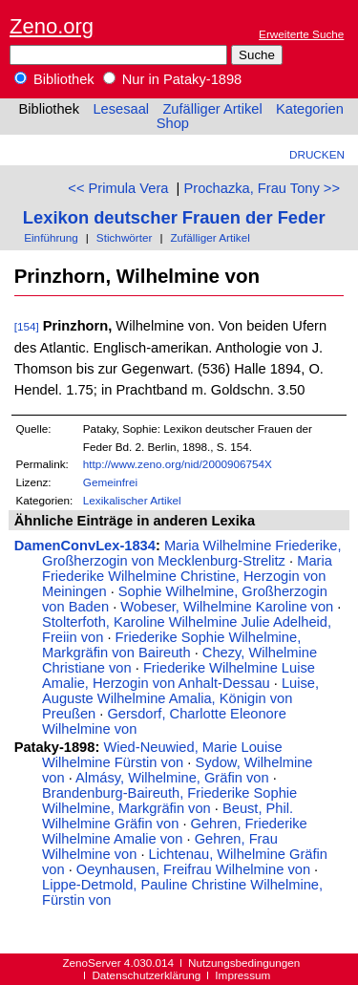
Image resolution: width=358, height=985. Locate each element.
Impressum (242, 975)
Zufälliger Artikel (212, 109)
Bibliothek (54, 79)
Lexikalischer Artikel (132, 500)
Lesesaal (121, 109)
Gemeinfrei (110, 482)
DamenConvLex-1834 (85, 545)
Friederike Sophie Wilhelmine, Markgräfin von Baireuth (171, 645)
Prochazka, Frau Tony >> (261, 188)
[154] (26, 326)
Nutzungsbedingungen (244, 962)
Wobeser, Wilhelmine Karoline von (226, 606)
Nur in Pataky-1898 (172, 79)
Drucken (317, 154)
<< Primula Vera (118, 188)
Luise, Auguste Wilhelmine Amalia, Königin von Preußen (180, 698)
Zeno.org (52, 26)
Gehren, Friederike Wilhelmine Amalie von (174, 831)
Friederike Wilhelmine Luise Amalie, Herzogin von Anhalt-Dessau (178, 675)
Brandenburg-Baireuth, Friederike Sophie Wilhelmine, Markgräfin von (169, 800)
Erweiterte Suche (301, 34)
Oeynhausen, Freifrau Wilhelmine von (193, 869)
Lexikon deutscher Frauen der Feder (174, 217)
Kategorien (310, 109)
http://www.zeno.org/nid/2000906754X (177, 464)
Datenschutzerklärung (146, 975)
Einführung (51, 237)
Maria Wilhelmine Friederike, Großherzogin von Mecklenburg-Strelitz (192, 553)
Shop (173, 123)
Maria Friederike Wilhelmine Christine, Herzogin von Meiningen (187, 576)
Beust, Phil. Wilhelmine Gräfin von (167, 816)
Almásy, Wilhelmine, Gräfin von (172, 777)
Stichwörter (124, 237)
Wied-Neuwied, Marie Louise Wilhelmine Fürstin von (162, 754)
